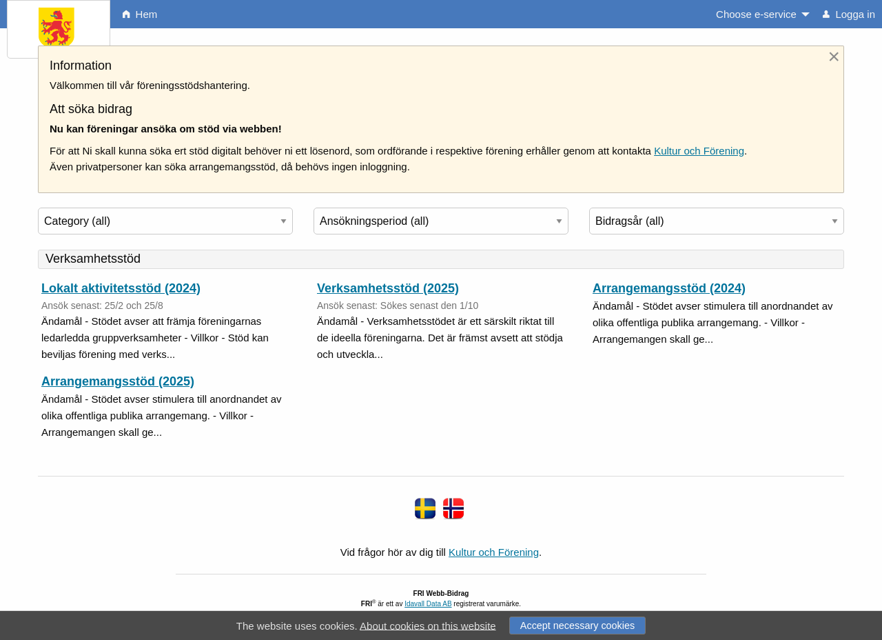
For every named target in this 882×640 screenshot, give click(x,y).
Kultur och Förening (699, 151)
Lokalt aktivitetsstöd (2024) (121, 288)
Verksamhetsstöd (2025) (388, 288)
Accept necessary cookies (577, 625)
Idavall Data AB (427, 604)
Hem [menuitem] (140, 14)
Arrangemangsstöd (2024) (669, 288)
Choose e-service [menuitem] (756, 14)
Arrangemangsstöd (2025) (117, 381)
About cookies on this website (428, 625)
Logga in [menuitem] (849, 14)
